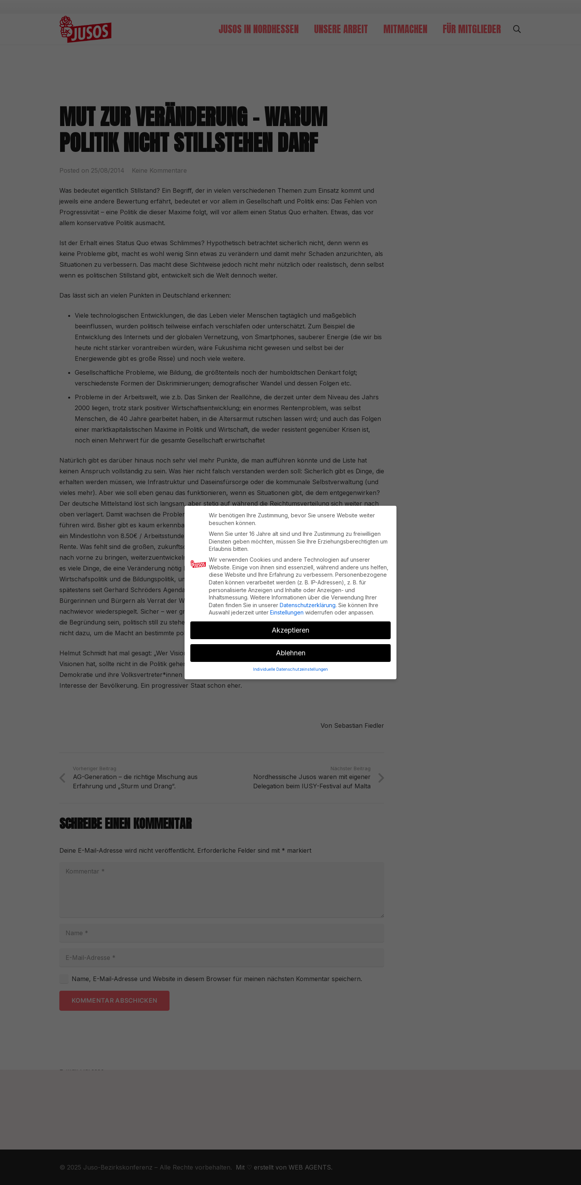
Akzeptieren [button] (290, 622)
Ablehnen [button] (291, 645)
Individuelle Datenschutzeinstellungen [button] (290, 661)
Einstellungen (287, 604)
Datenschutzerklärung (308, 597)
